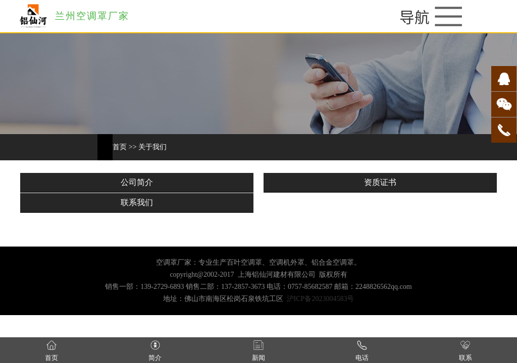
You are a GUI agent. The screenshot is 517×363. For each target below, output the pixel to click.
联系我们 (137, 202)
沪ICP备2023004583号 (320, 298)
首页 (120, 147)
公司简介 (137, 182)
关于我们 (152, 147)
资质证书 (380, 182)
